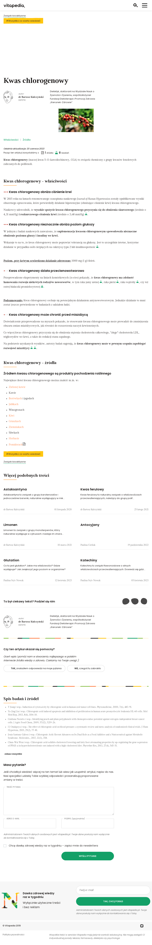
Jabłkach (13, 404)
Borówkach (15, 398)
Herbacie (14, 438)
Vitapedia (10, 925)
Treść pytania (13, 787)
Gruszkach (15, 421)
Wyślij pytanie (87, 856)
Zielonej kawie (17, 387)
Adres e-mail (12, 818)
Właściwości (11, 140)
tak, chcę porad (113, 901)
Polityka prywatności (13, 934)
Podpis (74, 818)
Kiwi (11, 416)
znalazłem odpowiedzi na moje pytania (36, 668)
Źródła (27, 140)
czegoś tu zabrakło (88, 668)
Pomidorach (16, 445)
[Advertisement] (76, 50)
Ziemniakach (16, 427)
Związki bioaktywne (15, 15)
